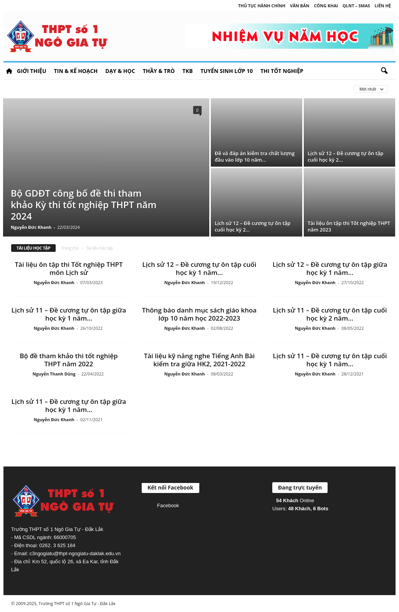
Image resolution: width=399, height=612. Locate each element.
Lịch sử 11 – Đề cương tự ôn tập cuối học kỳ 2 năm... (330, 314)
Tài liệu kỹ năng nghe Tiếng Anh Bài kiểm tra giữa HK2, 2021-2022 (199, 359)
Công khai (326, 5)
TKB (187, 70)
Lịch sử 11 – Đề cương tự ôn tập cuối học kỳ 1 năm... (330, 359)
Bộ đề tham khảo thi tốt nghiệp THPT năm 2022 (69, 359)
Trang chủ (70, 248)
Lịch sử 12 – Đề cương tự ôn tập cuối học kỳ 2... (345, 156)
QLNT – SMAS (356, 5)
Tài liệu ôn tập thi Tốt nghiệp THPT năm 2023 (349, 226)
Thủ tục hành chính (261, 5)
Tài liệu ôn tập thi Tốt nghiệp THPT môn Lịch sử (69, 268)
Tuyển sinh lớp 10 (226, 70)
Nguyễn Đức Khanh (31, 227)
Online (295, 500)
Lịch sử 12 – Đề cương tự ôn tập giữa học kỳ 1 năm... (330, 268)
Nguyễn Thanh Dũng (54, 374)
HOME (9, 71)
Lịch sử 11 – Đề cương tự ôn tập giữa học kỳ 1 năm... (69, 314)
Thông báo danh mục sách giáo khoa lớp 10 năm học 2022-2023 (199, 314)
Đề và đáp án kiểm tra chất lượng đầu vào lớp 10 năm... (255, 156)
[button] (384, 71)
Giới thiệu (31, 70)
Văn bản (299, 5)
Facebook (168, 505)
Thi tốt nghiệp (281, 70)
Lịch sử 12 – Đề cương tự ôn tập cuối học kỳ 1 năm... (199, 268)
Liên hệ (383, 5)
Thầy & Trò (159, 70)
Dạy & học (120, 70)
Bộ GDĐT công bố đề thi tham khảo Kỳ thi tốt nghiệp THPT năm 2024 (83, 204)
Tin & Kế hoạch (76, 70)
